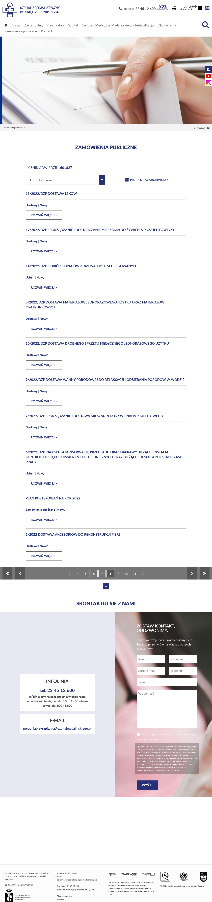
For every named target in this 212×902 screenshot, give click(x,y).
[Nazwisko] (183, 659)
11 (134, 574)
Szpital (73, 25)
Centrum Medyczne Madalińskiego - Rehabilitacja (118, 25)
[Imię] (151, 659)
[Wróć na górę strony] (208, 128)
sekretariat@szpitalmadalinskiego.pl (78, 889)
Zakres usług (33, 25)
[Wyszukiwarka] (205, 25)
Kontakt (46, 31)
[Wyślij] (147, 785)
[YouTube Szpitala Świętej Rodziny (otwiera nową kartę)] (208, 76)
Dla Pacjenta (167, 25)
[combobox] (65, 180)
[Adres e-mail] (151, 671)
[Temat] (167, 682)
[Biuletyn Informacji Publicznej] (174, 9)
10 (126, 574)
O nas (16, 25)
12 (142, 574)
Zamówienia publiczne (20, 31)
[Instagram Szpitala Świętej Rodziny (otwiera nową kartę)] (208, 82)
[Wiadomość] (183, 671)
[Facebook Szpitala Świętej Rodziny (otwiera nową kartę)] (208, 69)
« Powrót (199, 128)
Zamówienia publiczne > (13, 127)
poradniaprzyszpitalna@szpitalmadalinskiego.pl (57, 728)
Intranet (60, 899)
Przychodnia (55, 25)
